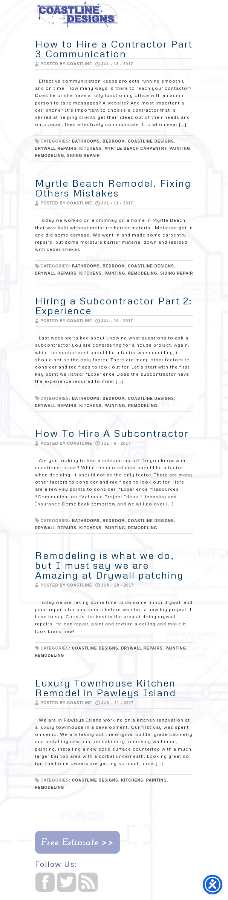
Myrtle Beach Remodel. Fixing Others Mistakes (113, 188)
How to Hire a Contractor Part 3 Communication (114, 49)
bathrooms (86, 141)
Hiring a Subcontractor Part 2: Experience (113, 305)
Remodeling (49, 156)
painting (180, 148)
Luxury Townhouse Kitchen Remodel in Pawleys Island (105, 688)
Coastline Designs (151, 141)
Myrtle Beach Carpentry (135, 148)
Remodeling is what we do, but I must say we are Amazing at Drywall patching (109, 565)
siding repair (83, 156)
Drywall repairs (56, 148)
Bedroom (114, 141)
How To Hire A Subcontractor (112, 433)
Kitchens (90, 148)
